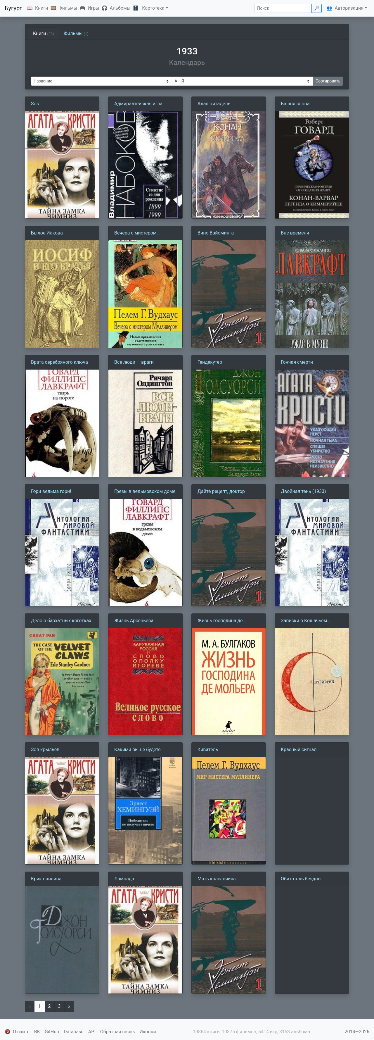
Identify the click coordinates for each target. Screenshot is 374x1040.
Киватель (208, 749)
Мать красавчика (217, 879)
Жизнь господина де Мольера (220, 621)
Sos (35, 103)
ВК (37, 1031)
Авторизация (349, 8)
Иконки (148, 1031)
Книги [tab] (43, 33)
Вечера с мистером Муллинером (135, 233)
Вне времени (295, 233)
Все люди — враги (134, 362)
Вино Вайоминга (216, 233)
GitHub (52, 1031)
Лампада (124, 879)
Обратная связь (117, 1031)
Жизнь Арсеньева (133, 620)
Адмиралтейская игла (138, 103)
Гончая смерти (297, 362)
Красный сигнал (299, 749)
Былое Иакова (47, 233)
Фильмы (67, 8)
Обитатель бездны (301, 879)
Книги (41, 8)
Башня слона (295, 103)
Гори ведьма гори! (51, 491)
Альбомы (120, 8)
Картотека (153, 8)
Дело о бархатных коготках (61, 620)
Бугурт (13, 8)
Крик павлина (46, 879)
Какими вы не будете (137, 749)
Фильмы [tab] (76, 33)
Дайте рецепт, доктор (221, 491)
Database (74, 1031)
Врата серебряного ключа (59, 362)
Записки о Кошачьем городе (304, 621)
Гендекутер (210, 362)
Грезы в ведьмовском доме (144, 491)
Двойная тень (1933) (303, 491)
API (92, 1031)
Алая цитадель (214, 103)
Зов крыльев (45, 749)
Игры (93, 8)
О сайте (21, 1031)
